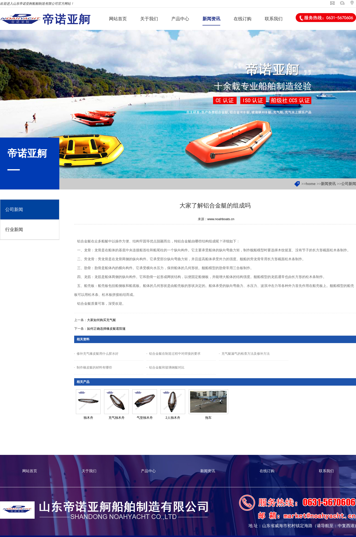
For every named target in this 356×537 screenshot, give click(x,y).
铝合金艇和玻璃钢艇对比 (166, 367)
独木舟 (88, 418)
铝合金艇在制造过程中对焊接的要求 (174, 353)
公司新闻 (348, 184)
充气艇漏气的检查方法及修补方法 (246, 353)
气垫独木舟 (145, 418)
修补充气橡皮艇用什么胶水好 (97, 353)
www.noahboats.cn (220, 219)
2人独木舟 (172, 418)
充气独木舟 (117, 418)
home (311, 184)
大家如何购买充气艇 (101, 320)
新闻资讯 (328, 184)
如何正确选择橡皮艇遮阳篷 (106, 328)
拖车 (208, 418)
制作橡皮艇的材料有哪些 (94, 367)
